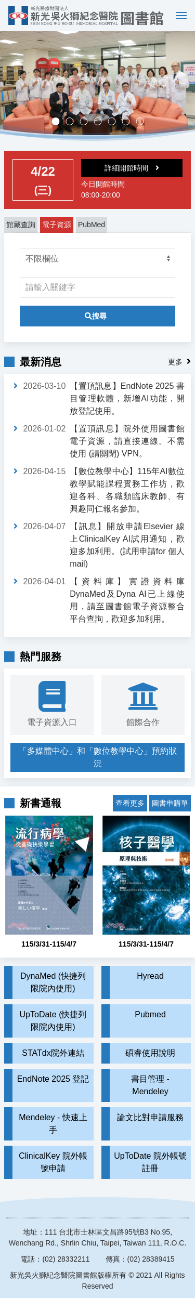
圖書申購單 (170, 803)
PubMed (91, 224)
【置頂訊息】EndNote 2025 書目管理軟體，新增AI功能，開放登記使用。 (127, 398)
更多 (175, 362)
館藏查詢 (20, 224)
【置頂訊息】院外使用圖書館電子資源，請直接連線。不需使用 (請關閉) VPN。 (127, 441)
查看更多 (130, 803)
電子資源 (56, 224)
